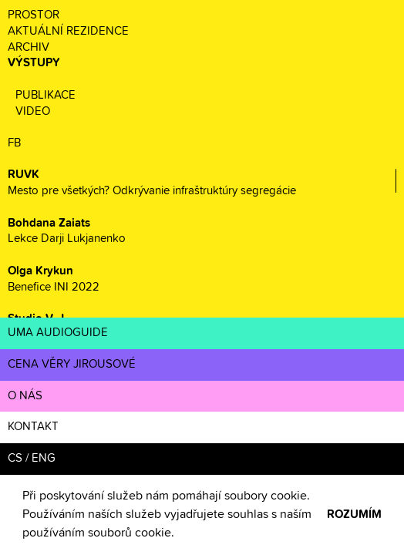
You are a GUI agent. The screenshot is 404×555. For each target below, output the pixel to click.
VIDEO (32, 111)
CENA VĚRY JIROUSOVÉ (72, 364)
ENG (44, 458)
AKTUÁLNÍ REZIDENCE (68, 31)
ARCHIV (28, 47)
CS (15, 458)
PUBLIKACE (45, 95)
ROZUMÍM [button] (354, 514)
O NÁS (25, 396)
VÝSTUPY (34, 63)
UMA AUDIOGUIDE (58, 332)
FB (14, 143)
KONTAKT (33, 426)
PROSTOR (33, 15)
